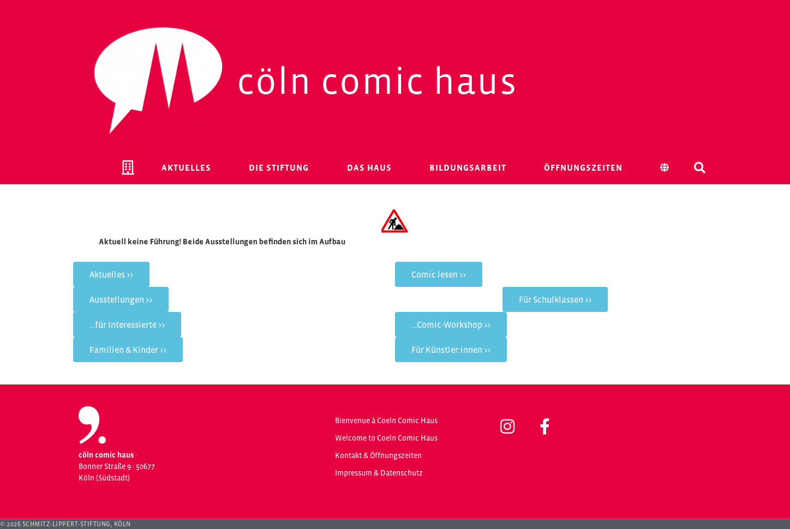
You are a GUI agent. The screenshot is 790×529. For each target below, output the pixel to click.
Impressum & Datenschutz (379, 472)
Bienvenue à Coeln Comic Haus (386, 420)
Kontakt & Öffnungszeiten (378, 455)
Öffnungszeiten (583, 167)
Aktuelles (186, 167)
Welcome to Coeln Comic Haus (386, 438)
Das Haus (369, 167)
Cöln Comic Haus (377, 81)
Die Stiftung (279, 167)
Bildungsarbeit (467, 167)
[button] (700, 167)
